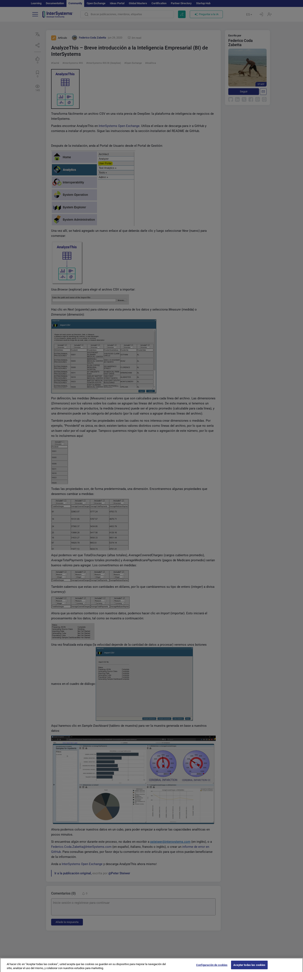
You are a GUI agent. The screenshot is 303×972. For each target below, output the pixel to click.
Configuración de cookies (211, 967)
